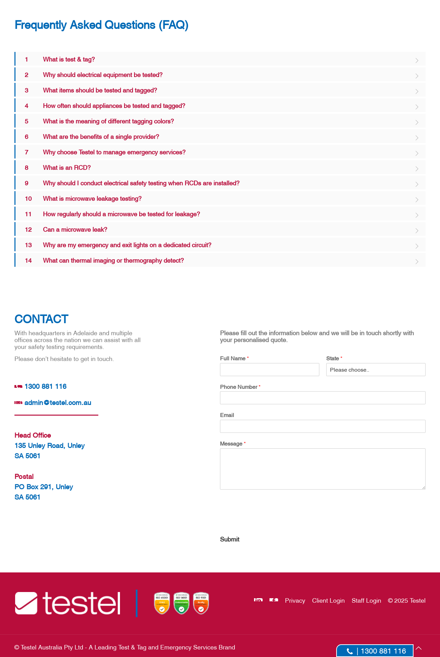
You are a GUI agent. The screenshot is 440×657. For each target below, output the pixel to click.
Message (233, 443)
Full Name (234, 358)
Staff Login (366, 599)
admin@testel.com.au (52, 402)
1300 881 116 (40, 385)
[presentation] (272, 522)
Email (227, 414)
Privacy (295, 599)
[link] (220, 59)
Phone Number (240, 386)
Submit (229, 538)
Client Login (328, 599)
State (334, 358)
